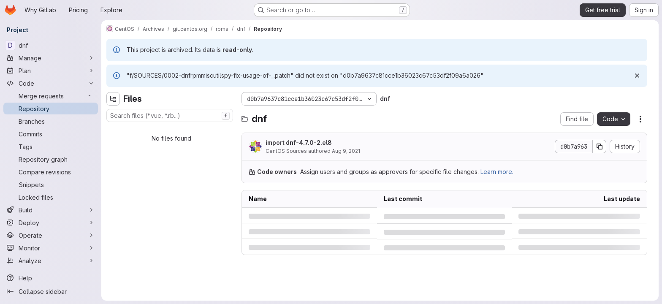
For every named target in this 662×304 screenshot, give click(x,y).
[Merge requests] (50, 96)
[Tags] (50, 146)
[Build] (50, 210)
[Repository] (50, 108)
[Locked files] (50, 197)
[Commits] (50, 134)
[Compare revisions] (50, 172)
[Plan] (50, 70)
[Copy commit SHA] (599, 146)
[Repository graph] (50, 159)
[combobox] (169, 115)
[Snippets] (50, 184)
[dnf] (50, 45)
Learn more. (496, 171)
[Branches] (50, 121)
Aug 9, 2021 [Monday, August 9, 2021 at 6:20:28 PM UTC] (346, 151)
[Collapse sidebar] (50, 291)
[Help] (50, 278)
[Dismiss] (637, 76)
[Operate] (50, 235)
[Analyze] (50, 260)
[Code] (50, 83)
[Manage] (50, 58)
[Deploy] (50, 222)
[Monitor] (50, 248)
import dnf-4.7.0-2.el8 (299, 142)
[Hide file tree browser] (113, 99)
